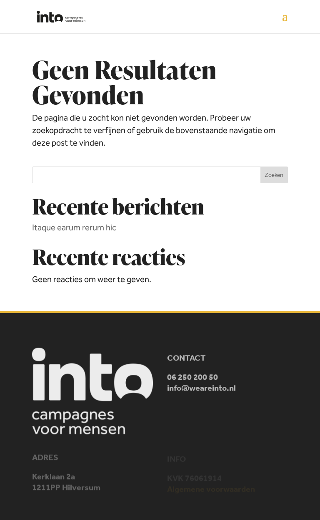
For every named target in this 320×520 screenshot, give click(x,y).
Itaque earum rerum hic (74, 227)
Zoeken (274, 175)
